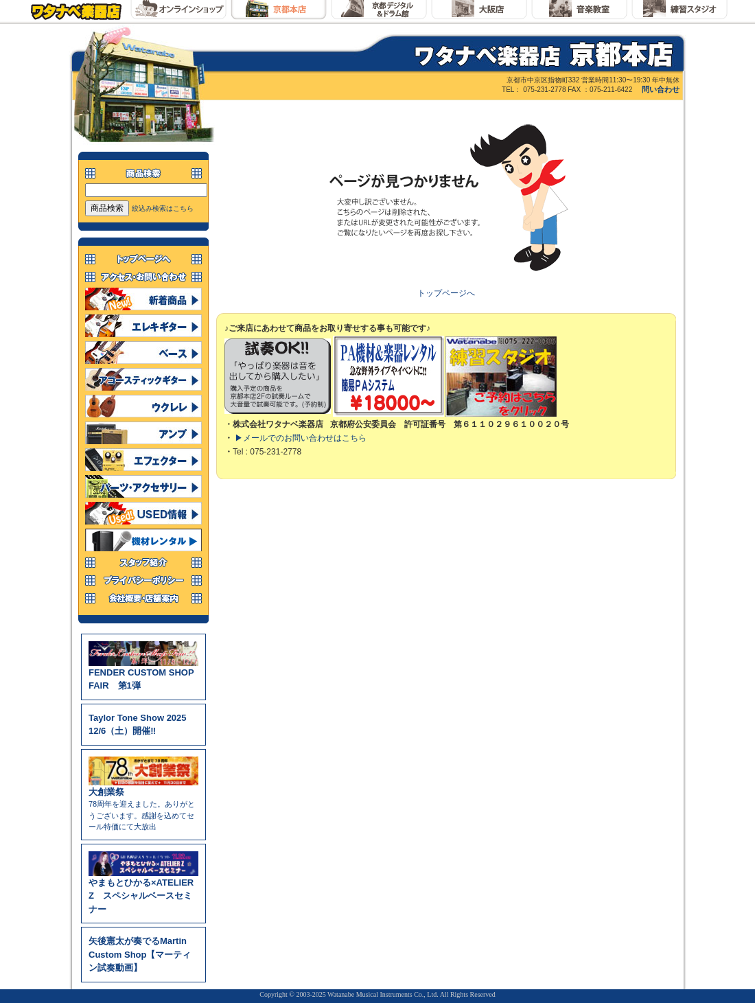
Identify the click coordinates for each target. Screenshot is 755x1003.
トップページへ (446, 293)
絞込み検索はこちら (163, 208)
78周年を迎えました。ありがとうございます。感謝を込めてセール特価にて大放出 (143, 805)
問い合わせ (660, 89)
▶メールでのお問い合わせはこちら (301, 438)
